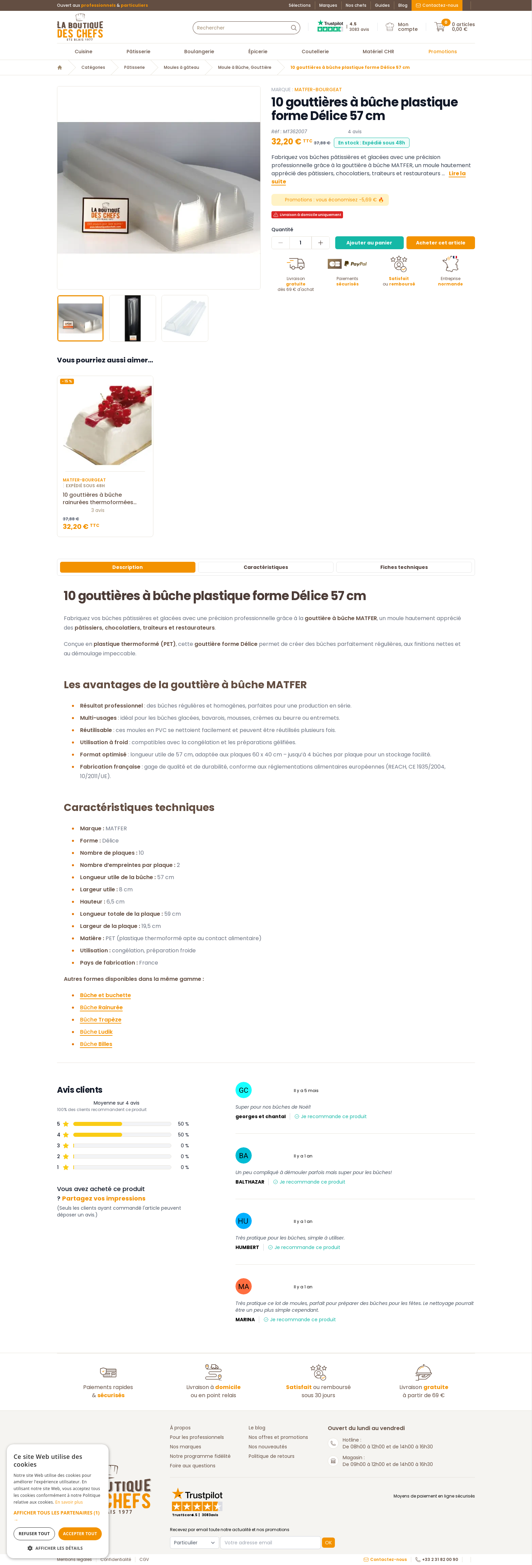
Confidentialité (115, 1559)
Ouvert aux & (102, 5)
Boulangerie (199, 51)
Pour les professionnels (197, 1437)
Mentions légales (74, 1559)
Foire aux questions (192, 1465)
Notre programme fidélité (200, 1456)
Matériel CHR (378, 51)
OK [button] (328, 1542)
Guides (382, 5)
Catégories (93, 67)
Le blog (257, 1427)
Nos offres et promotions (278, 1437)
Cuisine (83, 51)
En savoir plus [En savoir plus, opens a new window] (69, 1502)
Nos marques (185, 1446)
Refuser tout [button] (34, 1534)
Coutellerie (315, 51)
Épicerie (257, 51)
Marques (328, 5)
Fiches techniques (404, 567)
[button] (58, 1516)
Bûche (101, 1007)
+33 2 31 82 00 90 (436, 1559)
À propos (180, 1427)
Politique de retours (271, 1456)
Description (127, 567)
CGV (144, 1559)
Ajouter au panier (369, 242)
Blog (402, 5)
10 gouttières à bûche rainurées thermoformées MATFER (105, 498)
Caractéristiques (266, 567)
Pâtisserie (138, 51)
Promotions (443, 51)
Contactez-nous (437, 5)
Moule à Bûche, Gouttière (244, 67)
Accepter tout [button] (80, 1534)
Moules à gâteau (181, 67)
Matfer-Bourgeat (318, 89)
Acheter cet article (441, 242)
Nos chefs (356, 5)
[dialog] (58, 1501)
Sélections (300, 5)
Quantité (282, 229)
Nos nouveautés (268, 1446)
